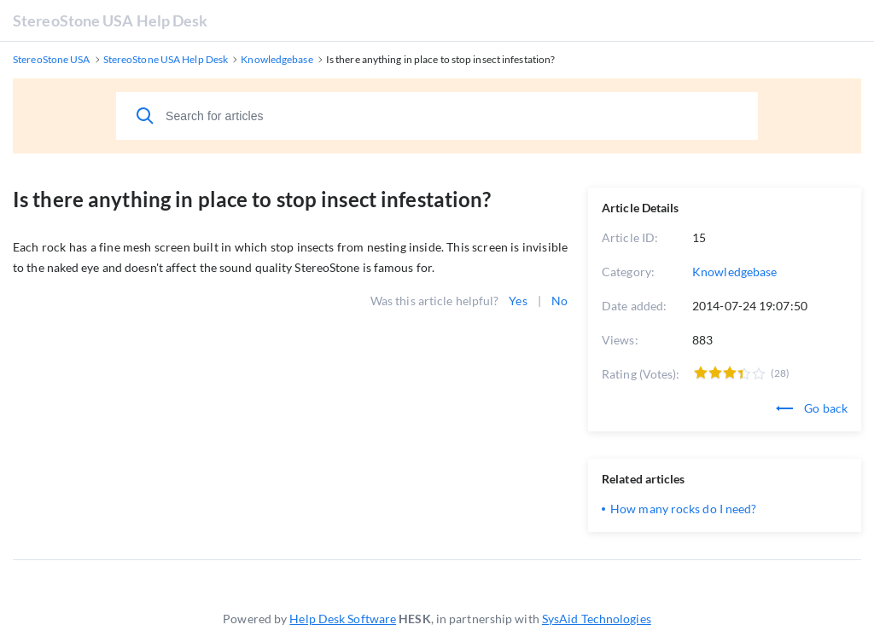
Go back (812, 408)
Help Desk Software (342, 618)
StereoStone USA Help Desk (110, 20)
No (559, 300)
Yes (518, 300)
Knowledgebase (734, 271)
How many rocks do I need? (683, 508)
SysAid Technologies (596, 618)
